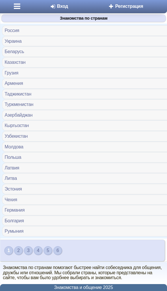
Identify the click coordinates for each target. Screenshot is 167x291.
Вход (59, 6)
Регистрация (125, 6)
